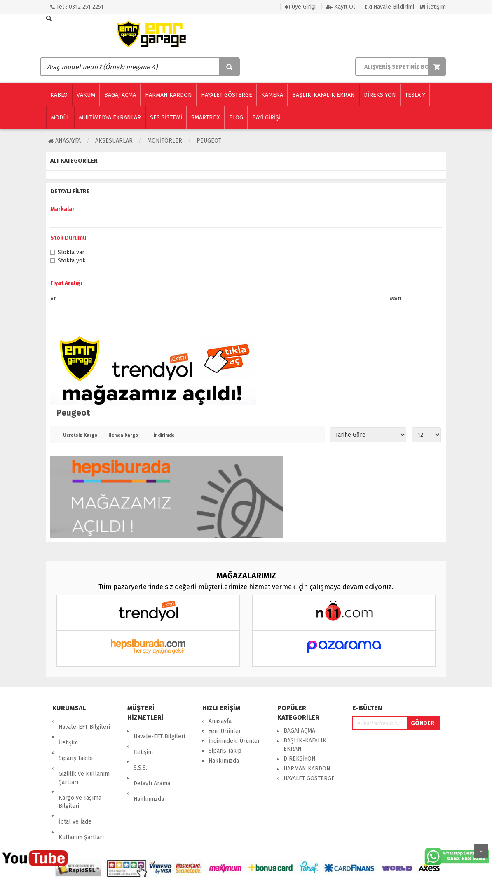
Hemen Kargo (123, 435)
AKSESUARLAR (114, 140)
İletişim (433, 6)
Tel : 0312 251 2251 (76, 6)
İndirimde (164, 435)
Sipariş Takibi (76, 740)
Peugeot (209, 140)
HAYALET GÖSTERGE (309, 778)
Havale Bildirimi (389, 6)
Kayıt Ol (340, 6)
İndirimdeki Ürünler (234, 740)
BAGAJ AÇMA (299, 730)
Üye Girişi (300, 6)
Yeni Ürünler (225, 731)
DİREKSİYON (299, 758)
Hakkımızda (149, 770)
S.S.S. (140, 750)
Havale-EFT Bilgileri (84, 721)
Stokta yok (72, 261)
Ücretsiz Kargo (79, 435)
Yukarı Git (481, 851)
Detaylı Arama (152, 760)
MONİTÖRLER (164, 140)
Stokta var (71, 253)
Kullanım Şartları (81, 796)
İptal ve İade (75, 787)
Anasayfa (64, 140)
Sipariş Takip (225, 750)
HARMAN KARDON (306, 768)
